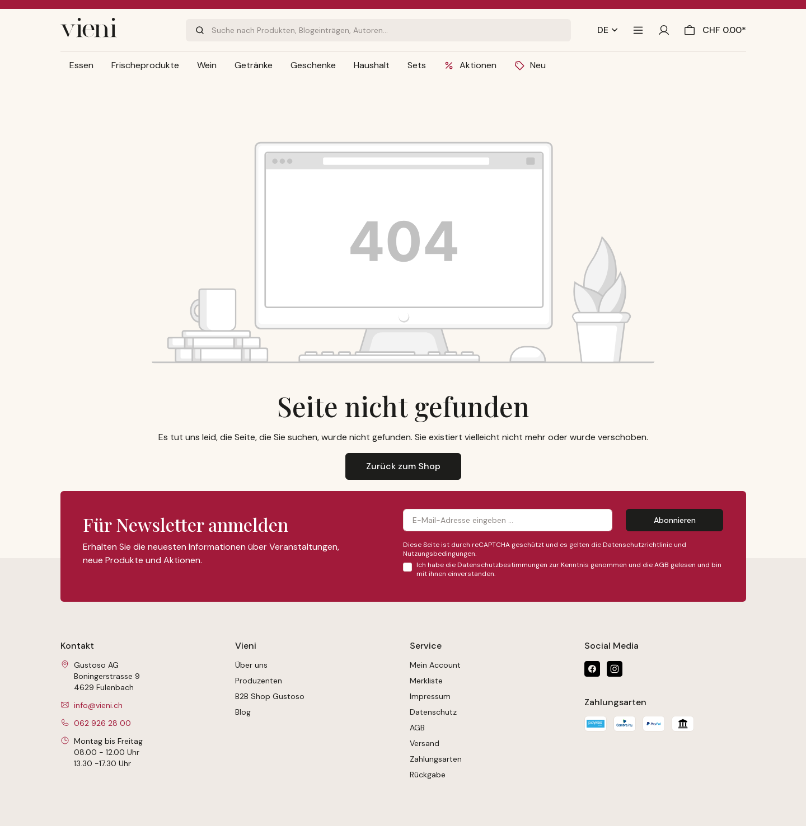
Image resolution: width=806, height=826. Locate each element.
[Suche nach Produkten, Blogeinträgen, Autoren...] (391, 30)
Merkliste (426, 681)
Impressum (430, 696)
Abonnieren (675, 520)
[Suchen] (199, 30)
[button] (81, 65)
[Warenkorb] (712, 30)
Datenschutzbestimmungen (502, 564)
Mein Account (435, 665)
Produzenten (258, 681)
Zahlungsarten (436, 759)
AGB (661, 564)
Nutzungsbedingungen (439, 553)
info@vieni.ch (98, 705)
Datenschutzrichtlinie (637, 544)
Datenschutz (433, 712)
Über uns (251, 665)
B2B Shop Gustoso (269, 696)
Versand (424, 743)
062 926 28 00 (102, 723)
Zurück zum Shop (403, 466)
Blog (243, 712)
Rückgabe (428, 775)
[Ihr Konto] (663, 30)
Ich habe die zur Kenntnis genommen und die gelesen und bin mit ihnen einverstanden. (568, 569)
